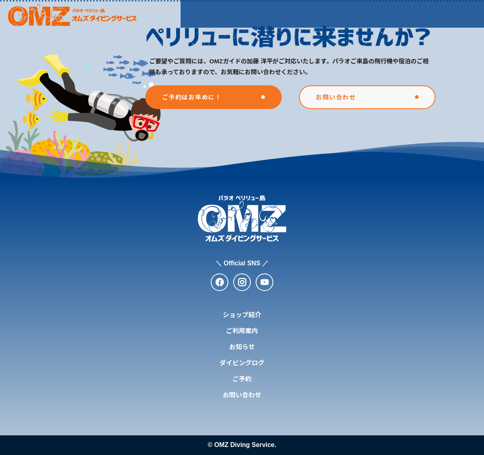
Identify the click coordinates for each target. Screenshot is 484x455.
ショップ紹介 (208, 13)
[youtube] (264, 282)
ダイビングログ (360, 13)
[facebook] (219, 282)
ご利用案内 (261, 13)
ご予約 (242, 379)
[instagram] (242, 282)
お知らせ (307, 13)
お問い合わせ (242, 395)
